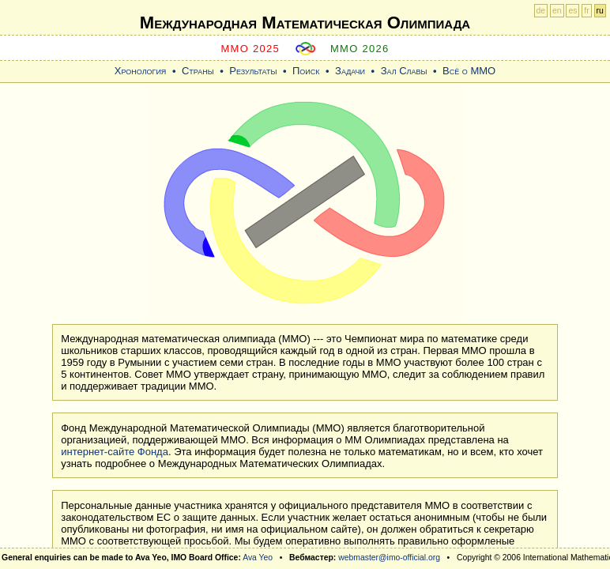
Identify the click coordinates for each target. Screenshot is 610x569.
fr (586, 10)
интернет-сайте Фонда (114, 452)
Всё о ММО (468, 71)
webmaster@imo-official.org (389, 557)
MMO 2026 (360, 49)
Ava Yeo (258, 557)
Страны (198, 71)
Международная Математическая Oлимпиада (305, 22)
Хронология (141, 71)
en (557, 10)
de (541, 10)
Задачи (350, 71)
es (572, 10)
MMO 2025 (250, 49)
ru (600, 10)
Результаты (253, 71)
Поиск (306, 71)
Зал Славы (404, 71)
